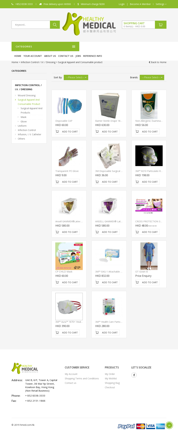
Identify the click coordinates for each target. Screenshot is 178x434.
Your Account (87, 46)
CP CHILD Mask (63, 264)
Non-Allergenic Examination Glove (153, 113)
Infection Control (27, 123)
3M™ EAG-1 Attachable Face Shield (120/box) (119, 264)
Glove (24, 114)
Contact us (120, 46)
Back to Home (157, 55)
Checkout (110, 380)
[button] (161, 4)
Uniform (22, 118)
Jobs (132, 46)
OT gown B (141, 264)
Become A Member (140, 4)
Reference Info (147, 46)
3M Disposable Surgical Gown (111, 164)
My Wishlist (111, 371)
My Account (71, 367)
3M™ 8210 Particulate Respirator (152, 164)
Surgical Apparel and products (31, 103)
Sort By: (58, 70)
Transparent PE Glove (67, 164)
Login (122, 4)
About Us (104, 46)
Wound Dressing (26, 88)
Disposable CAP (63, 113)
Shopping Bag (112, 376)
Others (21, 131)
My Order (110, 367)
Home (72, 46)
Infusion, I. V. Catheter (29, 127)
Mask (23, 110)
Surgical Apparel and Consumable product (29, 95)
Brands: (134, 70)
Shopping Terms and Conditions (82, 371)
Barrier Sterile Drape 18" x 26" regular (115, 113)
